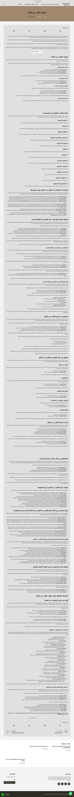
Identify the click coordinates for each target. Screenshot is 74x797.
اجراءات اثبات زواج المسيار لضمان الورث (38, 746)
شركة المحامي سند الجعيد (66, 4)
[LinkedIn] (14, 31)
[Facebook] (60, 31)
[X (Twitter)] (44, 31)
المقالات (20, 4)
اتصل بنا (38, 1)
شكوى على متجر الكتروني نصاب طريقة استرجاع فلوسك (61, 747)
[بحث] (4, 4)
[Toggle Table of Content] (40, 52)
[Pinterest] (29, 31)
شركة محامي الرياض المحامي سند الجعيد (50, 4)
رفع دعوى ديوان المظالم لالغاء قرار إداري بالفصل (15, 760)
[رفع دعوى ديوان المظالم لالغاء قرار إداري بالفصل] (14, 751)
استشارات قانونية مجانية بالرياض (31, 4)
